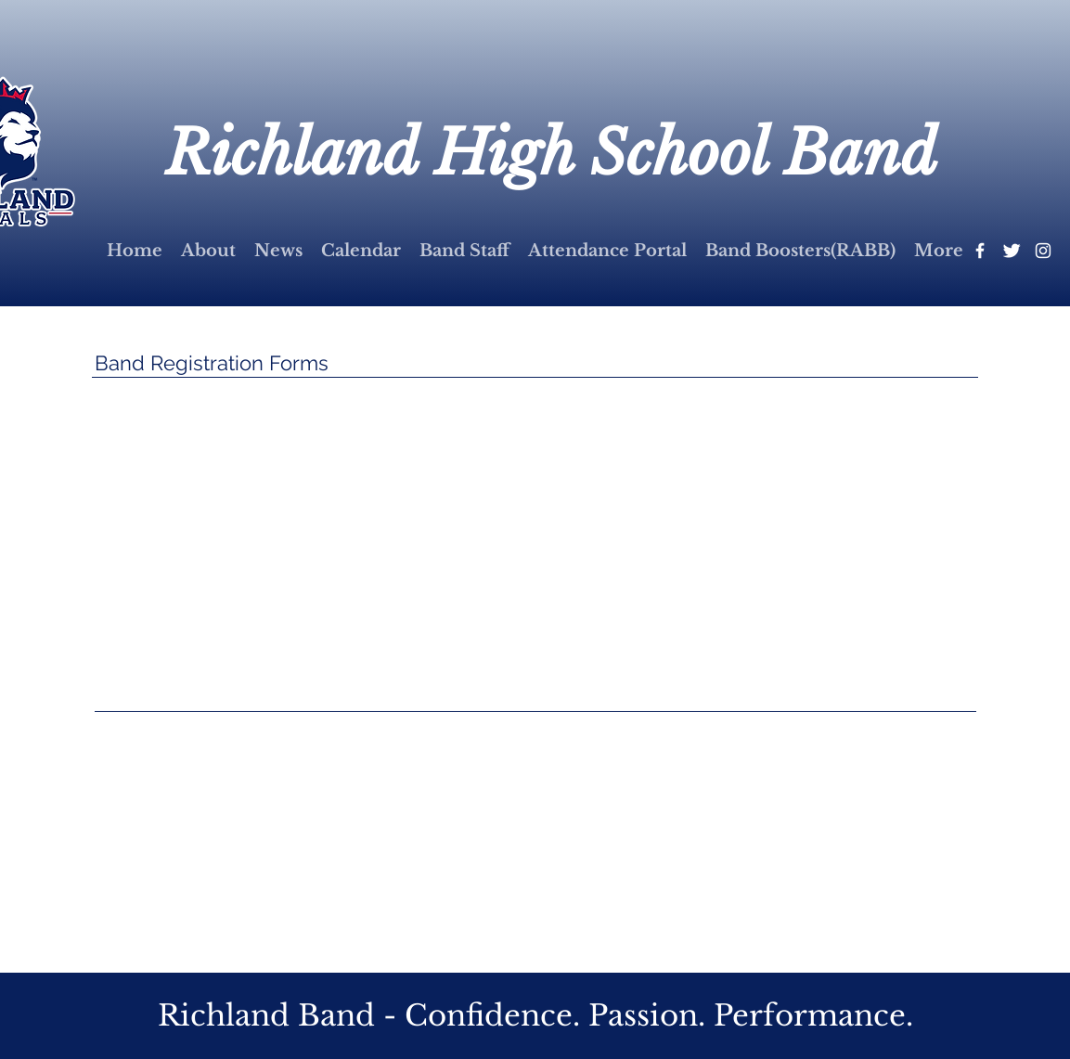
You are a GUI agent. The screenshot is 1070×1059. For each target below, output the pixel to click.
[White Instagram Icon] (1043, 250)
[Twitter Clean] (1011, 250)
